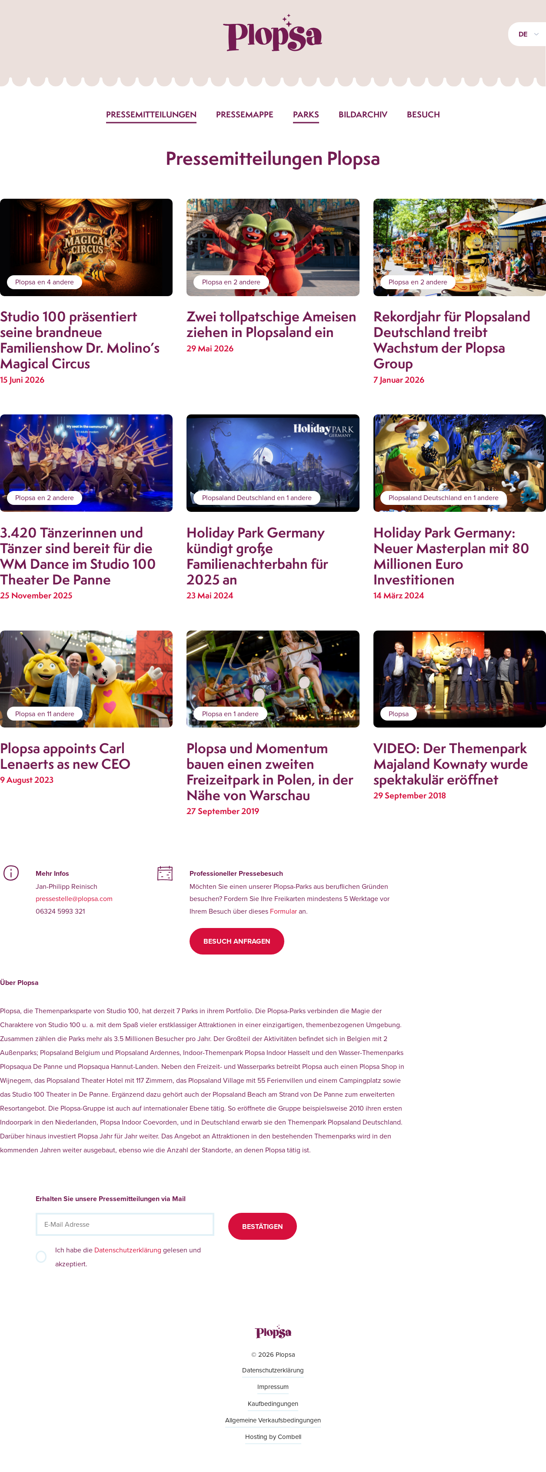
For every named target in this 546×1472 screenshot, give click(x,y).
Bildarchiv (363, 114)
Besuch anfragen (236, 941)
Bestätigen (262, 1227)
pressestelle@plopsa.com (74, 898)
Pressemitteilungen (151, 114)
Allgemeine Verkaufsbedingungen (273, 1420)
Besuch (423, 114)
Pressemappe (244, 114)
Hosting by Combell (273, 1436)
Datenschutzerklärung (127, 1250)
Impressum (273, 1386)
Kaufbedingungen (273, 1403)
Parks (306, 114)
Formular (283, 911)
